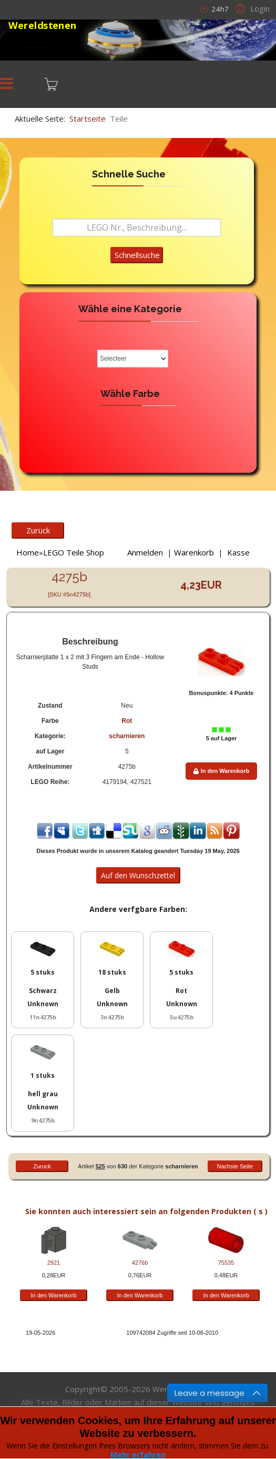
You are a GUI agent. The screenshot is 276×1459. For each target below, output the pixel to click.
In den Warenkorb (221, 771)
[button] (251, 8)
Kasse (238, 552)
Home (27, 552)
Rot (126, 720)
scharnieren (127, 736)
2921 (53, 1262)
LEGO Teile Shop (73, 552)
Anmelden (145, 552)
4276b (140, 1262)
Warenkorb (194, 552)
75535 (226, 1262)
